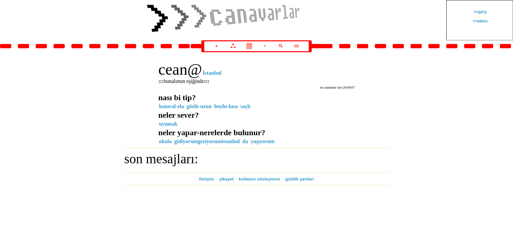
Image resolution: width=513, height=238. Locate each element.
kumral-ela (171, 106)
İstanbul (212, 73)
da (245, 141)
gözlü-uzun (199, 106)
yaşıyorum (262, 141)
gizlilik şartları (299, 179)
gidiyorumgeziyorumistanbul (207, 141)
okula (165, 141)
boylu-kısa (226, 106)
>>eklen (480, 21)
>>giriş (480, 12)
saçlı (245, 106)
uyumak (168, 124)
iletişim (206, 179)
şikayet (226, 179)
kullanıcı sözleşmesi (259, 179)
